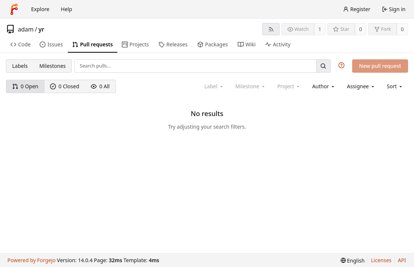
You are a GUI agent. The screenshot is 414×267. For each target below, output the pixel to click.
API (402, 260)
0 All (100, 86)
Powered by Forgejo (31, 260)
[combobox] (323, 86)
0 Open (25, 86)
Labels (20, 65)
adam (26, 29)
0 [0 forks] (402, 29)
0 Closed (64, 86)
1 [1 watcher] (319, 29)
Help (66, 9)
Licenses (381, 260)
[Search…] (323, 65)
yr (41, 29)
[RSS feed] (271, 29)
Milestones (52, 65)
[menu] (395, 86)
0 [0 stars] (360, 29)
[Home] (14, 9)
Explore (40, 9)
